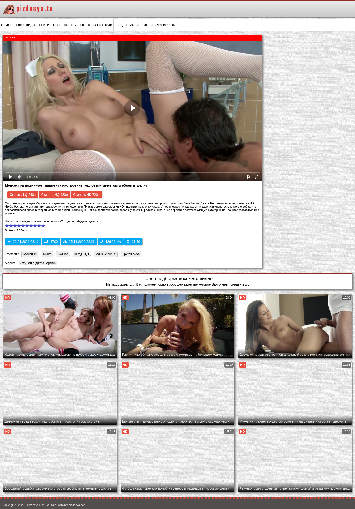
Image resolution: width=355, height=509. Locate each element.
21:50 (133, 242)
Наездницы (81, 254)
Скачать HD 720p (86, 195)
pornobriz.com (162, 25)
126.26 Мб (110, 242)
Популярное (74, 25)
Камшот (63, 254)
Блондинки (30, 254)
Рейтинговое (50, 25)
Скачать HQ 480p (54, 195)
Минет (47, 254)
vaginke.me (139, 25)
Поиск (6, 25)
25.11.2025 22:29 (79, 242)
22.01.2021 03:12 (23, 242)
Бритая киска (131, 254)
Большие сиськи (105, 254)
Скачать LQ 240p (23, 195)
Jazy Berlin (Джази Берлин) (37, 263)
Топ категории (99, 25)
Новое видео (26, 25)
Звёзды (121, 25)
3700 (51, 242)
